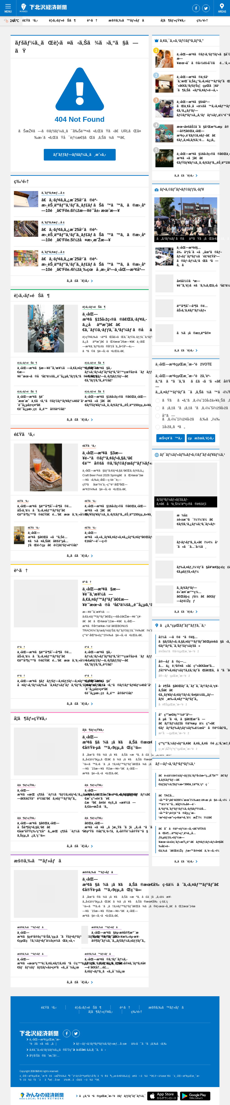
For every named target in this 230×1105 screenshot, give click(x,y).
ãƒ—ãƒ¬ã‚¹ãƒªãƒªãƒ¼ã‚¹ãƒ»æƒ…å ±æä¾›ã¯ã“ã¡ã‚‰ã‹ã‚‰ (121, 1043)
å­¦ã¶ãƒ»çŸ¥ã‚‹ (173, 20)
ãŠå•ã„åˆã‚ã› (91, 1049)
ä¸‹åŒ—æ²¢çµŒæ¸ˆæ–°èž (43, 7)
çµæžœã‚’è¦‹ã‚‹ (201, 438)
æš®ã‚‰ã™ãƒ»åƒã (128, 20)
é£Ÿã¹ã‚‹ (30, 20)
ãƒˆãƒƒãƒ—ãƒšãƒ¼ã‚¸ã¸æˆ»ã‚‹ (79, 155)
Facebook (196, 8)
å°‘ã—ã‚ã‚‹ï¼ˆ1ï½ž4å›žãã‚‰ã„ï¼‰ (191, 417)
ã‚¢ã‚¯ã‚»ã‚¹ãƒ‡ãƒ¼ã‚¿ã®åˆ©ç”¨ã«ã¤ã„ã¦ (61, 1049)
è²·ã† (92, 20)
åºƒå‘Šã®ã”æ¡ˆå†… (44, 1055)
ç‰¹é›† (202, 20)
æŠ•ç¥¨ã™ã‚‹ (170, 438)
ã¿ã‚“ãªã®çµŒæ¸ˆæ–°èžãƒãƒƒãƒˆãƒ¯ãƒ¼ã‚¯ (42, 1096)
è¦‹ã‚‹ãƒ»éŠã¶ (62, 20)
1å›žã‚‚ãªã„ (173, 427)
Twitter (206, 8)
